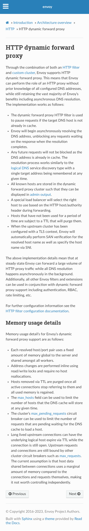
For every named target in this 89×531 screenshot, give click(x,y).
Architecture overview (54, 22)
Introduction (23, 22)
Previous (17, 494)
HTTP (10, 29)
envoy (47, 7)
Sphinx (27, 519)
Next (74, 494)
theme (49, 519)
